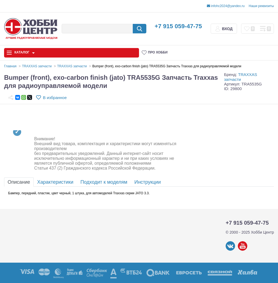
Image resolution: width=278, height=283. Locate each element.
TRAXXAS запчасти (240, 76)
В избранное (55, 97)
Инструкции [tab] (147, 182)
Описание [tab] (19, 182)
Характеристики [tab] (55, 182)
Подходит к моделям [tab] (103, 182)
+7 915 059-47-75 (178, 26)
